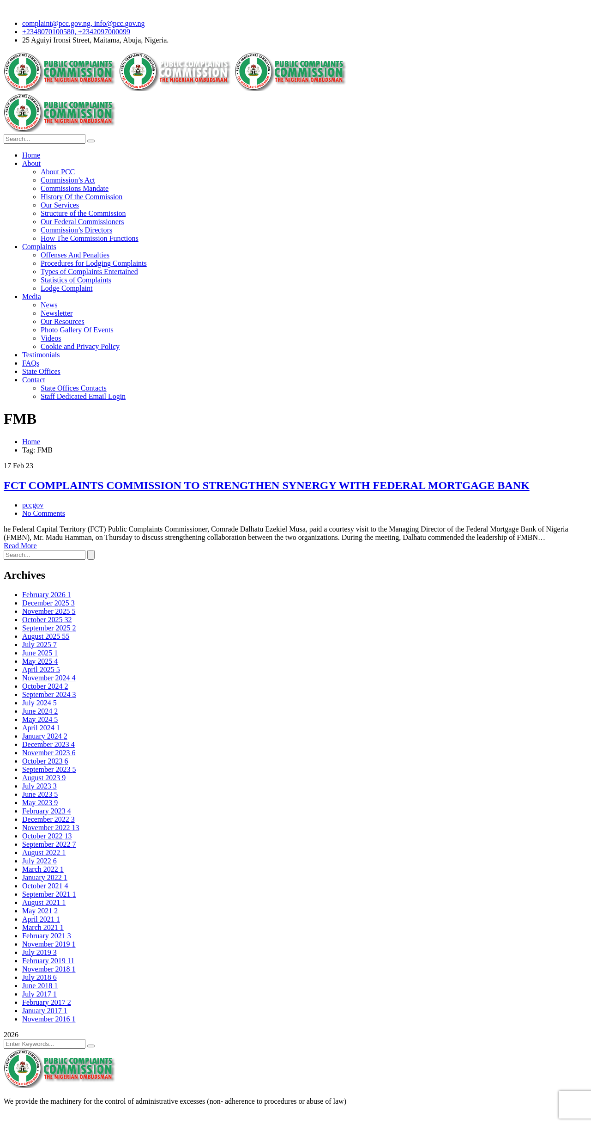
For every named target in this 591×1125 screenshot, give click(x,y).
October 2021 (45, 886)
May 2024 (40, 719)
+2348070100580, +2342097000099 (76, 32)
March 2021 (43, 927)
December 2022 (48, 819)
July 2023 (39, 786)
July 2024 (39, 703)
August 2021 (44, 902)
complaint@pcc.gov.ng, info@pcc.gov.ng (83, 23)
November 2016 (49, 1019)
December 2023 (48, 744)
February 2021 (46, 936)
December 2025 (48, 603)
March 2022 (43, 869)
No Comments (43, 513)
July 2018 (39, 977)
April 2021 (41, 919)
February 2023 (46, 811)
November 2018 (49, 969)
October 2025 (47, 620)
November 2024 (49, 678)
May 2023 (40, 803)
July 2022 (39, 861)
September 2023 (49, 769)
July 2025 (39, 644)
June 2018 (40, 986)
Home (31, 442)
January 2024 (44, 736)
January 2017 (44, 1011)
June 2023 (40, 794)
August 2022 (44, 852)
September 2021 (49, 894)
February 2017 (46, 1002)
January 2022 (44, 877)
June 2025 (40, 653)
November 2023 (49, 753)
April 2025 (41, 669)
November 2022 (50, 828)
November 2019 (49, 944)
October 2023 (45, 761)
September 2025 (49, 628)
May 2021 (40, 911)
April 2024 (41, 728)
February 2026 (46, 595)
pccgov (32, 505)
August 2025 (45, 636)
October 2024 (45, 686)
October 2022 (47, 836)
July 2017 (39, 994)
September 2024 (49, 694)
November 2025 (49, 611)
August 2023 (44, 778)
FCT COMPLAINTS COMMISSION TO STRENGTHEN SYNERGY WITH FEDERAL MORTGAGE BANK (267, 485)
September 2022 (49, 844)
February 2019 (48, 961)
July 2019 (39, 952)
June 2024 (40, 711)
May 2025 (40, 661)
